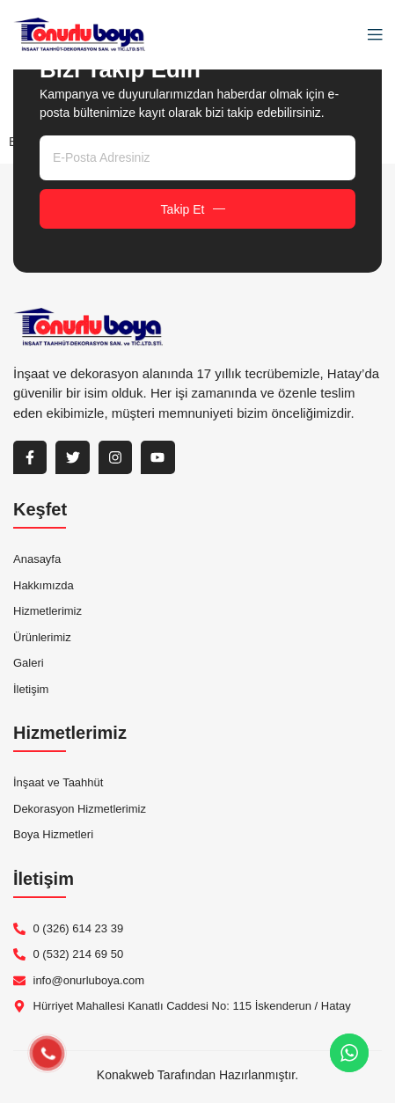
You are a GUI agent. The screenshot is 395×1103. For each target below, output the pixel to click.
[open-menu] (370, 35)
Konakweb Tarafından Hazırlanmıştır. (197, 1075)
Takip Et (193, 209)
